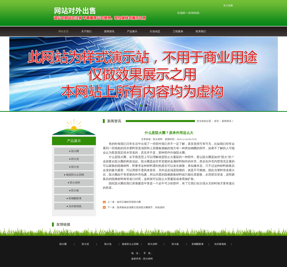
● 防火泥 (74, 159)
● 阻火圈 (74, 151)
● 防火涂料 (74, 182)
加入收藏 (228, 5)
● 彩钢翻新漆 (73, 198)
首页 (216, 121)
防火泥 (85, 244)
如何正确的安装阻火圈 (129, 201)
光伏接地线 (220, 244)
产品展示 (132, 31)
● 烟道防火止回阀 (74, 174)
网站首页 (63, 31)
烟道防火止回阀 (130, 244)
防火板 (175, 244)
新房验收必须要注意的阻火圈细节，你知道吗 (141, 207)
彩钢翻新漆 (198, 244)
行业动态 (155, 31)
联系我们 (201, 31)
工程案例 (178, 31)
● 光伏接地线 (73, 206)
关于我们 (86, 31)
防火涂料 (152, 244)
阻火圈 (63, 244)
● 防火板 (74, 190)
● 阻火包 (74, 166)
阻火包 (107, 244)
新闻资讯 (109, 31)
